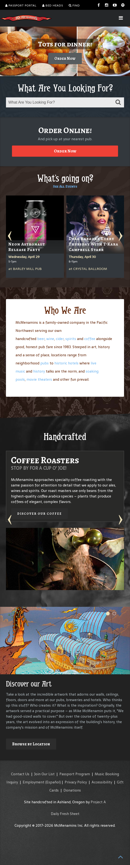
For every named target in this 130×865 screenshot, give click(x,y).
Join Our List (44, 774)
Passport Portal (20, 5)
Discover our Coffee (39, 514)
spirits (70, 339)
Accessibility (102, 782)
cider (60, 339)
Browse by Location (31, 744)
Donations (72, 790)
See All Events (65, 186)
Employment (33, 782)
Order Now (65, 58)
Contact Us (20, 774)
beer (41, 339)
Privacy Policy (76, 782)
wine (50, 339)
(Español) (53, 782)
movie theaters (39, 379)
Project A (98, 802)
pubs (44, 363)
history (39, 371)
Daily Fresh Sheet (65, 814)
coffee (89, 339)
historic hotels (66, 363)
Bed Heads (52, 5)
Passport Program (74, 774)
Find (74, 5)
